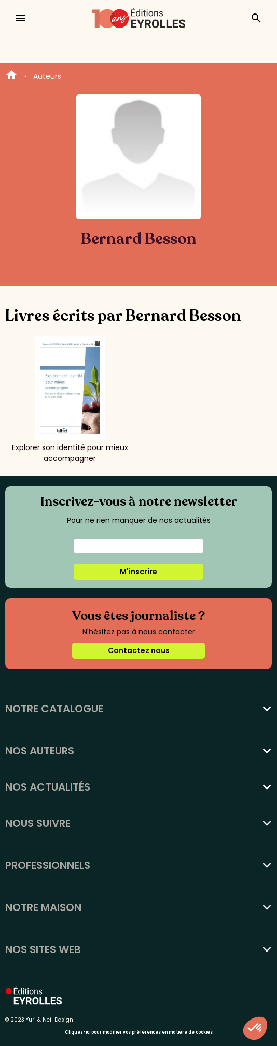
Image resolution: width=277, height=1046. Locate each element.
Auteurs (47, 76)
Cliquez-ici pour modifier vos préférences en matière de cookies (139, 1032)
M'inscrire (138, 571)
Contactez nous (139, 650)
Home (11, 76)
